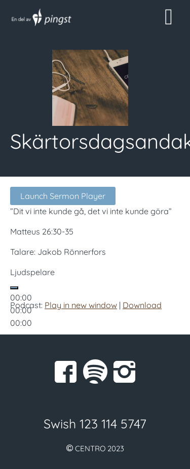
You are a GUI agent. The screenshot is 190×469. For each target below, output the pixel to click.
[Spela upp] (14, 287)
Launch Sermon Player (62, 196)
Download (142, 305)
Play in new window (81, 305)
